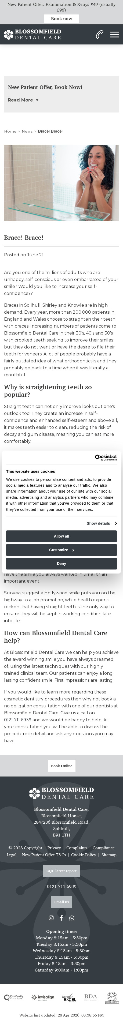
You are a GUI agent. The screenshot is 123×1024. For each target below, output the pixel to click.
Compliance (104, 848)
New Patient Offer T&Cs (44, 855)
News (27, 131)
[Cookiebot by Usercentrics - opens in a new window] (93, 458)
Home (10, 131)
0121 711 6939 (17, 719)
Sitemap (109, 855)
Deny (61, 563)
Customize (61, 550)
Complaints (76, 848)
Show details (98, 523)
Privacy (54, 848)
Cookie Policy (83, 855)
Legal (12, 855)
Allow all (61, 536)
